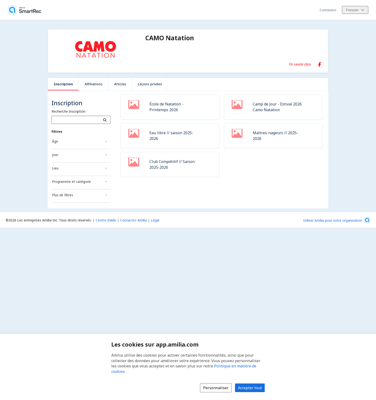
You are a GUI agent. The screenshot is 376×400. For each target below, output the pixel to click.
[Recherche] (105, 120)
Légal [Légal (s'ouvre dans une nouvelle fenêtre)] (155, 220)
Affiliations (93, 84)
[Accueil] (24, 9)
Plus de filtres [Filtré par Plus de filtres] (62, 195)
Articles (120, 84)
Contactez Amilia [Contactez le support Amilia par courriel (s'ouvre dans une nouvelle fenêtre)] (133, 220)
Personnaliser (216, 387)
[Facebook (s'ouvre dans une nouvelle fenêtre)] (319, 63)
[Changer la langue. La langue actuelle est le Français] (355, 10)
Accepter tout (250, 387)
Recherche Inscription (68, 111)
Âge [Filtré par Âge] (55, 141)
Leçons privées (150, 84)
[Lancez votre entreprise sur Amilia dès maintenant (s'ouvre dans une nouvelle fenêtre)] (336, 220)
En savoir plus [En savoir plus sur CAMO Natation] (300, 64)
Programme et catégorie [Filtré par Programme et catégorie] (71, 181)
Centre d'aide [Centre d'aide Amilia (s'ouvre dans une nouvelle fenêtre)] (106, 220)
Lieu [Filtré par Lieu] (55, 168)
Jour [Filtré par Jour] (55, 154)
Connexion (328, 10)
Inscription (63, 84)
